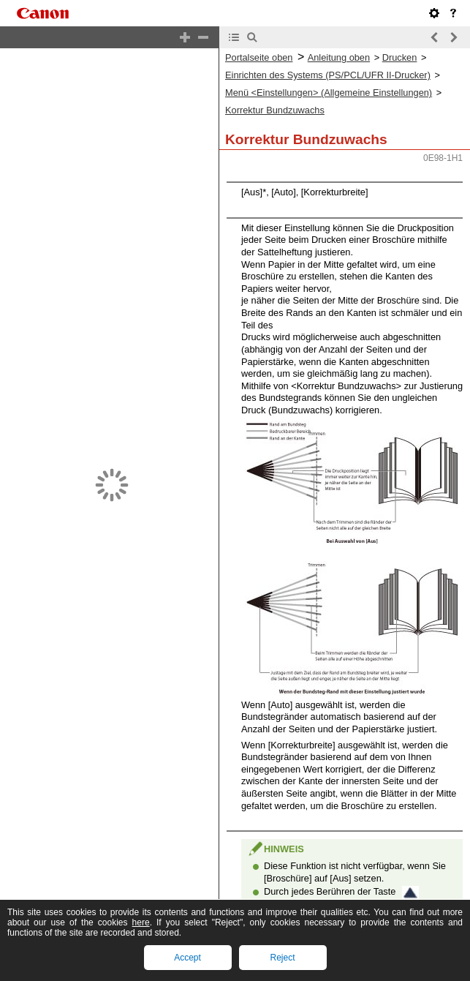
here (141, 922)
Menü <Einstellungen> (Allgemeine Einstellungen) (328, 92)
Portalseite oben (258, 57)
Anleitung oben (339, 57)
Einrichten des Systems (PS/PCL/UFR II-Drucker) (328, 74)
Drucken (399, 57)
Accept (187, 957)
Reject (282, 957)
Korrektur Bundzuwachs (275, 110)
